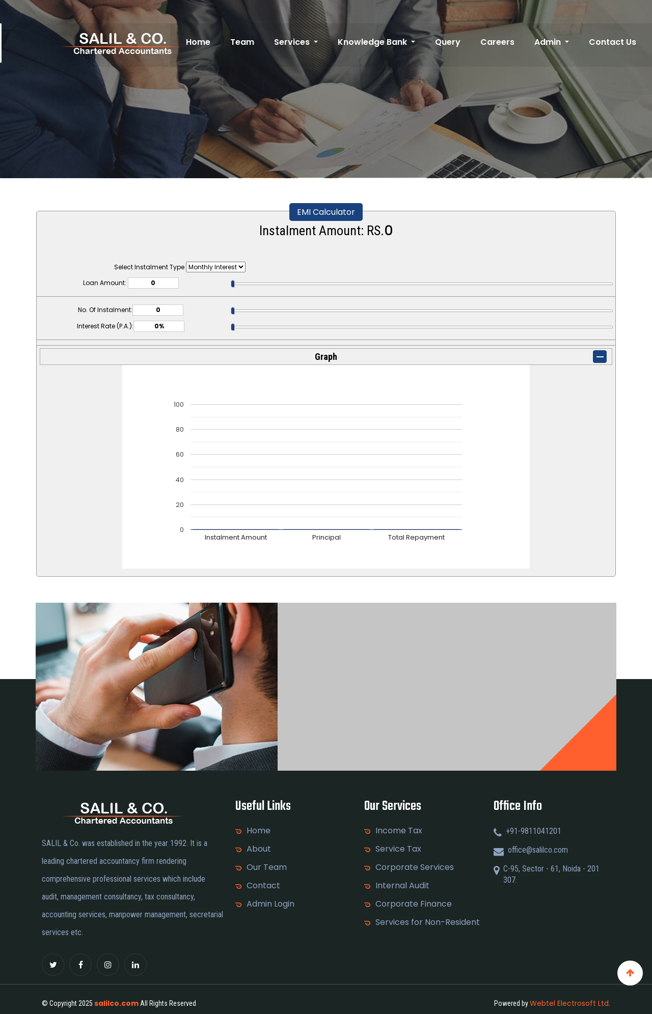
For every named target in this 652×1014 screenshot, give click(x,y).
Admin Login (270, 904)
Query (456, 42)
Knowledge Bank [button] (384, 42)
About (259, 849)
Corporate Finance (413, 904)
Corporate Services (414, 867)
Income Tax (398, 831)
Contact (263, 886)
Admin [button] (552, 42)
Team (258, 42)
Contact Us (613, 42)
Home (216, 42)
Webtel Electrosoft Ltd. (570, 1003)
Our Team (267, 867)
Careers (503, 42)
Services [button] (306, 42)
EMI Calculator (326, 212)
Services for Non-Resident (427, 922)
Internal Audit (402, 886)
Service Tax (398, 849)
